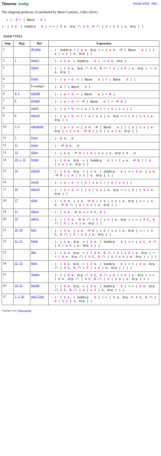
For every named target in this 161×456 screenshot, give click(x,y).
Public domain (24, 310)
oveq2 (35, 182)
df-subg (36, 49)
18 (16, 230)
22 (16, 263)
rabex (34, 152)
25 (21, 285)
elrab (34, 200)
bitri (33, 230)
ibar (33, 252)
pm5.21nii (37, 296)
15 (16, 241)
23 (21, 263)
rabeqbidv (37, 126)
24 (16, 285)
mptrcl (35, 60)
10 (16, 159)
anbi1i (35, 219)
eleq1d (35, 115)
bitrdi (34, 241)
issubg (23, 4)
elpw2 (35, 211)
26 (22, 296)
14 (16, 171)
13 (24, 159)
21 (21, 241)
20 (21, 230)
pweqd (35, 101)
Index (154, 3)
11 (16, 145)
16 (16, 189)
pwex (34, 145)
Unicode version (141, 3)
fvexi (34, 137)
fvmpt (35, 159)
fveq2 (34, 79)
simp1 (35, 67)
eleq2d (35, 171)
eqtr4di (35, 93)
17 (16, 200)
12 (16, 152)
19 (16, 219)
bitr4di (35, 285)
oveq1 (35, 108)
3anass (35, 274)
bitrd (34, 263)
